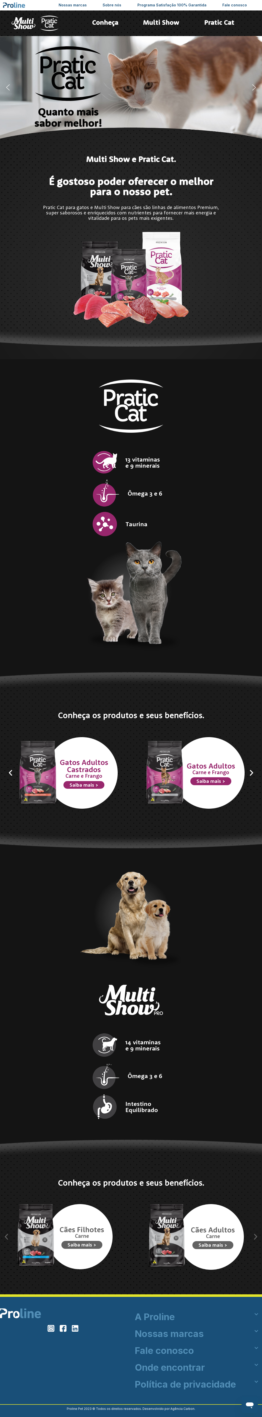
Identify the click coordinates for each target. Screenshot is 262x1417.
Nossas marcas (73, 5)
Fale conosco (234, 5)
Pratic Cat (219, 22)
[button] (8, 87)
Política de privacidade (185, 1384)
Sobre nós (112, 5)
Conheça (105, 22)
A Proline (155, 1316)
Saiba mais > (84, 785)
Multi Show (161, 22)
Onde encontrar (170, 1367)
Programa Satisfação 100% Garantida (171, 5)
